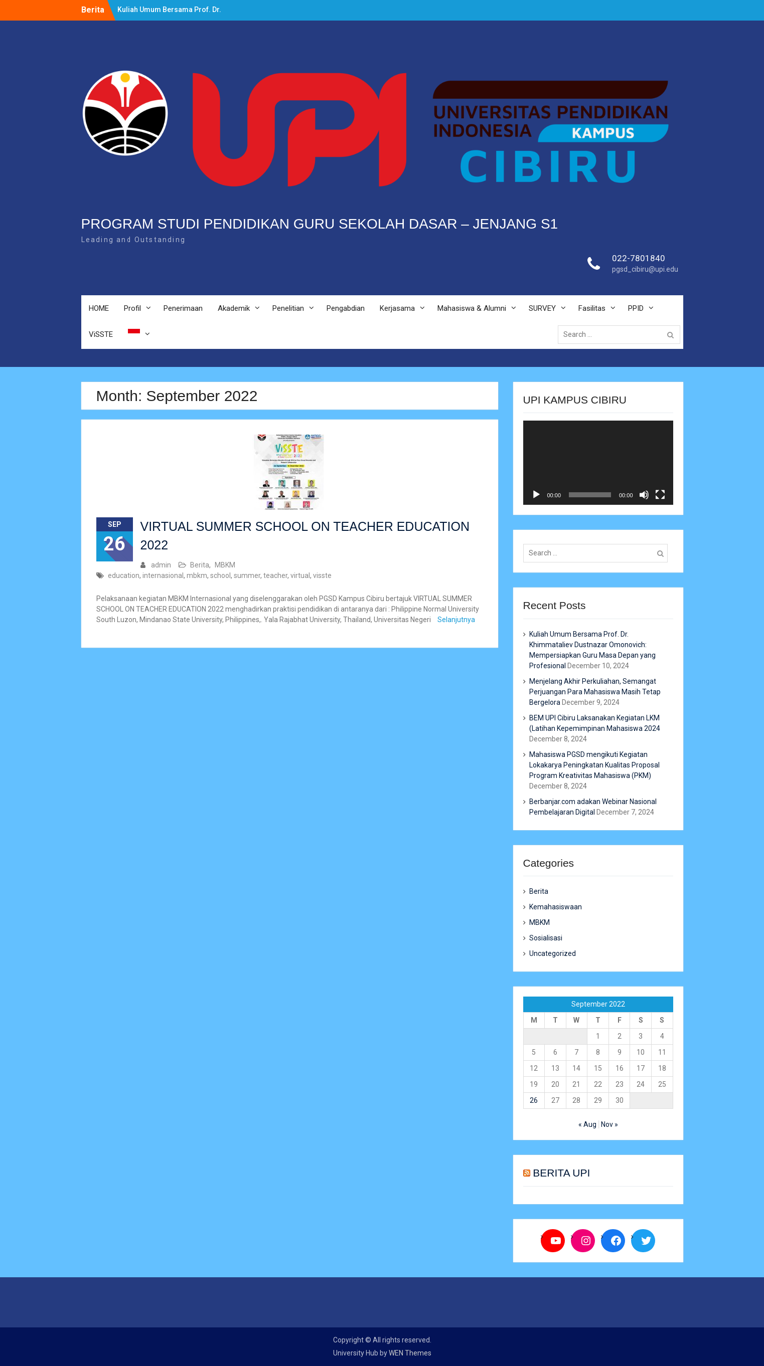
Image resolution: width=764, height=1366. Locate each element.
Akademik (234, 308)
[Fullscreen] (660, 495)
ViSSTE (101, 334)
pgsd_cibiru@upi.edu (645, 269)
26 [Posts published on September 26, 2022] (534, 1100)
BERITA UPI (561, 1173)
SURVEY (542, 308)
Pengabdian (346, 308)
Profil (132, 308)
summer (247, 575)
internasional (163, 575)
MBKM (225, 565)
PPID (636, 308)
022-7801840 (638, 258)
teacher (275, 575)
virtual (300, 575)
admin (161, 565)
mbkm (197, 575)
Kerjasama (397, 308)
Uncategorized (552, 953)
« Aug (587, 1124)
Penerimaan (183, 308)
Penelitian (288, 308)
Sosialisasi (545, 938)
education (123, 575)
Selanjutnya (456, 620)
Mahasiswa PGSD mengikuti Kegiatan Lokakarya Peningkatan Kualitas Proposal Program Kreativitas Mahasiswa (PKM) (594, 764)
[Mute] (644, 495)
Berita (199, 565)
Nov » (609, 1124)
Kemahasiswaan (555, 907)
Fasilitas (591, 308)
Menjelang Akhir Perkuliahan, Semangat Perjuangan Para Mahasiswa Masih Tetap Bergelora (595, 691)
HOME (99, 308)
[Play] (536, 495)
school (220, 575)
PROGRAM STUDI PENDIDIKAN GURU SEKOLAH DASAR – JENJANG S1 (319, 224)
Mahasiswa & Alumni (471, 308)
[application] (598, 463)
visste (322, 575)
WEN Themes (410, 1353)
